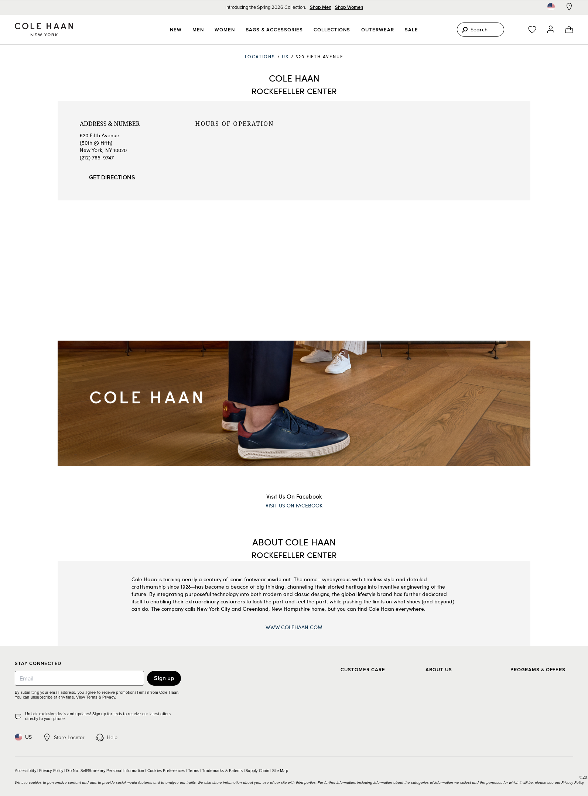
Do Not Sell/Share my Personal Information (105, 770)
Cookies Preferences (166, 770)
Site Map (280, 770)
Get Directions (112, 177)
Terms (193, 770)
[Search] (480, 30)
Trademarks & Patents (222, 770)
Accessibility (25, 770)
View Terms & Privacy (95, 697)
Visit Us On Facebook (294, 496)
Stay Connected (38, 664)
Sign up (164, 678)
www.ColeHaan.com (294, 627)
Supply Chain (257, 770)
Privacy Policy (51, 770)
